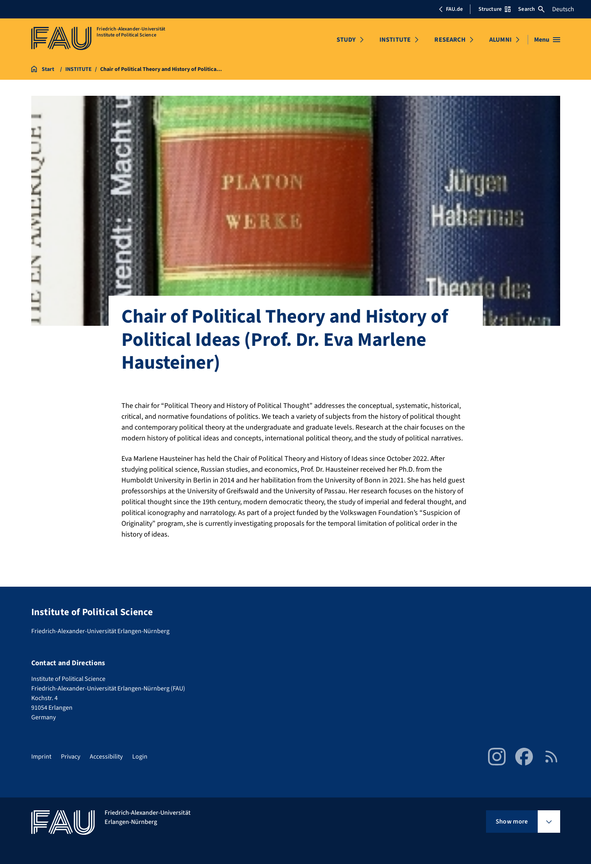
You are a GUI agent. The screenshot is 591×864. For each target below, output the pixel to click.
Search (531, 9)
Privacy (70, 756)
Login (139, 756)
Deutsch (563, 9)
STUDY (346, 39)
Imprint (41, 756)
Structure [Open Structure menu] (494, 9)
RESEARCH (449, 39)
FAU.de (450, 9)
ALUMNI (500, 39)
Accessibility (106, 756)
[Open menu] (547, 39)
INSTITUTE (395, 39)
